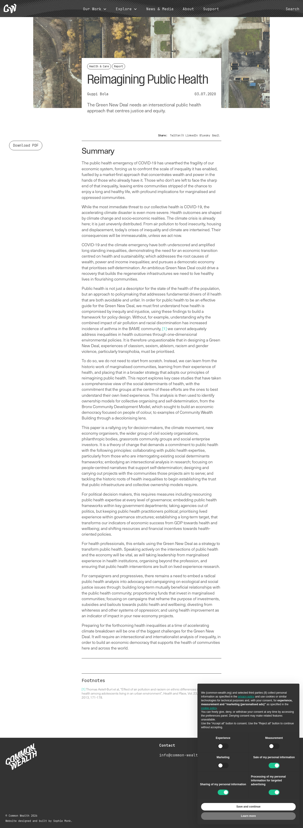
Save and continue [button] (248, 806)
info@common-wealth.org (184, 755)
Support (211, 9)
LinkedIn (191, 135)
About (188, 9)
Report (118, 66)
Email (216, 135)
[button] (95, 9)
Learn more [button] (248, 816)
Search (292, 9)
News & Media (160, 9)
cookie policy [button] (209, 708)
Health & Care (99, 66)
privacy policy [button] (246, 696)
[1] (164, 328)
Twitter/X (177, 135)
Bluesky (204, 135)
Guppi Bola (98, 94)
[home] (10, 8)
